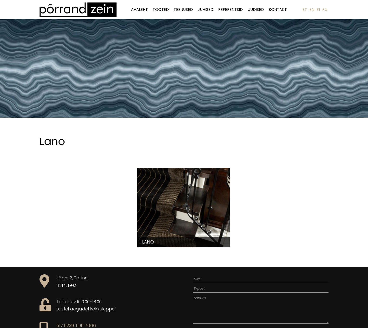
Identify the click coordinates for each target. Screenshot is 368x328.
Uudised (256, 9)
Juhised (205, 9)
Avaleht (139, 9)
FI (318, 9)
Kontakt (278, 9)
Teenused (183, 9)
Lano (148, 242)
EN (311, 9)
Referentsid (230, 9)
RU (324, 9)
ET (304, 9)
